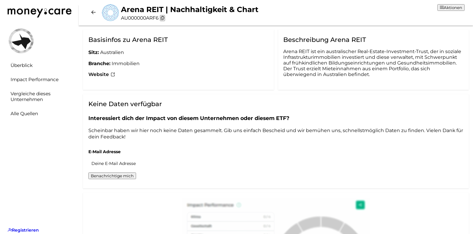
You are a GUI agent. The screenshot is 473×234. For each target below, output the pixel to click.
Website (101, 74)
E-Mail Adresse (104, 151)
